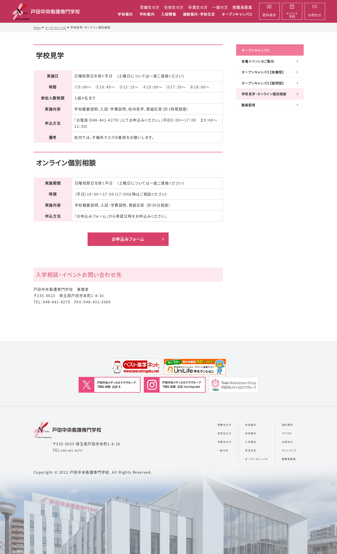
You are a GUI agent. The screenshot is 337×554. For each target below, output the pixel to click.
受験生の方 (150, 7)
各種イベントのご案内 (261, 65)
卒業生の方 (198, 7)
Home (38, 27)
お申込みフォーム (128, 239)
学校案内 (125, 14)
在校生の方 (174, 7)
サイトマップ (286, 450)
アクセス (283, 432)
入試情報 (168, 14)
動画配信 (249, 130)
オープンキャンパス (237, 14)
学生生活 (237, 450)
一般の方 (220, 7)
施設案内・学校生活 (199, 14)
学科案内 (147, 14)
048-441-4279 (74, 450)
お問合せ (283, 441)
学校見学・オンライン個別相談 (267, 114)
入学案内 (237, 441)
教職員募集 (242, 7)
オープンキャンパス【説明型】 (264, 97)
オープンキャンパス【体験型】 (264, 81)
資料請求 (284, 424)
